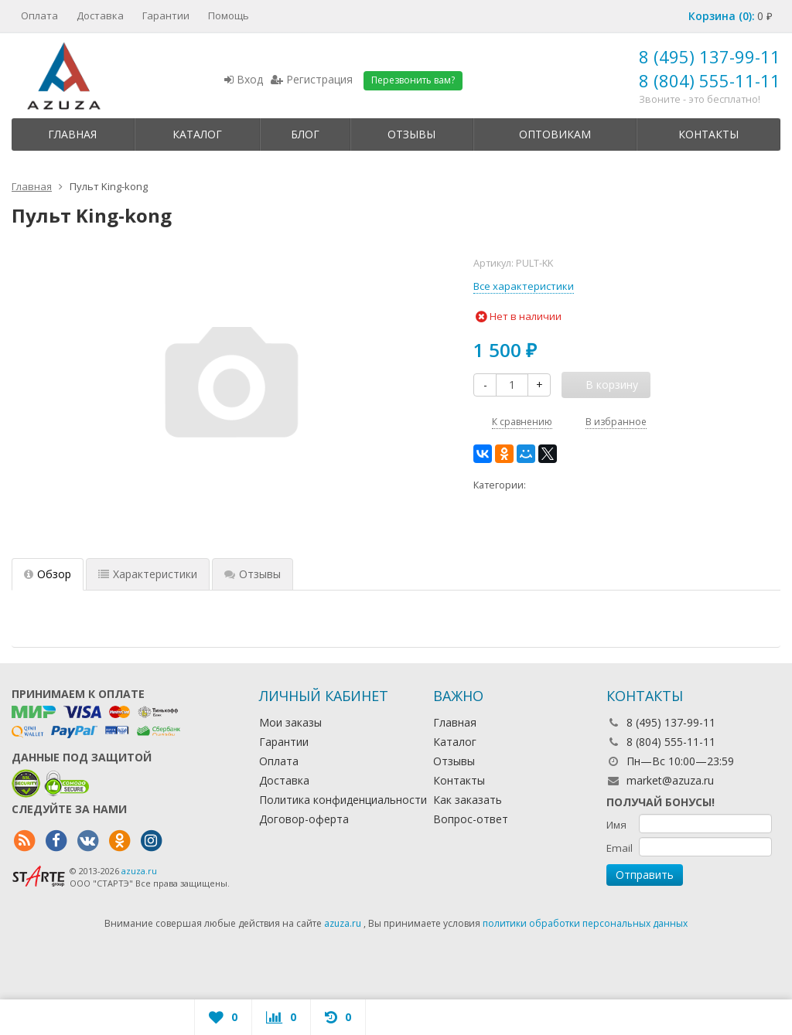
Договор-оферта (304, 819)
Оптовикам (555, 134)
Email (619, 848)
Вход (243, 79)
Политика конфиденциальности (343, 799)
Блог (305, 134)
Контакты (708, 134)
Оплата (39, 15)
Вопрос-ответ (470, 819)
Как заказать (467, 799)
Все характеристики (523, 286)
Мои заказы (290, 722)
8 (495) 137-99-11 (709, 56)
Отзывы (411, 134)
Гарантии (165, 15)
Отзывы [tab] (252, 574)
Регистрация (312, 79)
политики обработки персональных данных (585, 923)
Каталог (197, 134)
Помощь (228, 15)
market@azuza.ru (670, 780)
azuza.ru (139, 871)
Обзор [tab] (47, 574)
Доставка (100, 15)
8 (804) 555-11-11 (709, 80)
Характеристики (147, 574)
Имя (616, 825)
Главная (72, 134)
